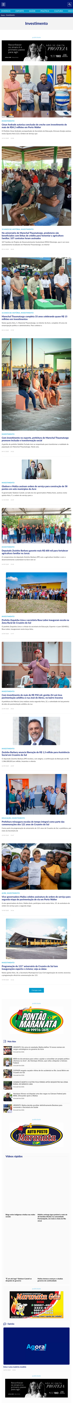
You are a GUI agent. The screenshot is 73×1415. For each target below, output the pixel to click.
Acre (4, 893)
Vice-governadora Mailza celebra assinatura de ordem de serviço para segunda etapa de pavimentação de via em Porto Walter (36, 898)
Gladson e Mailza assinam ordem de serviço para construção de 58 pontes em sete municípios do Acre (34, 487)
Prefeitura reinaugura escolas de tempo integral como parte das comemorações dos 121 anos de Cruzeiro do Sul (33, 823)
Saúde (32, 11)
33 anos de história (11, 229)
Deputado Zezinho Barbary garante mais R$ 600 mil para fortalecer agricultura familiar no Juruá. (35, 552)
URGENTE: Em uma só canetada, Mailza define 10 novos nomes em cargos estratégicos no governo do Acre (39, 1048)
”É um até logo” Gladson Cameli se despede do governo (19, 1280)
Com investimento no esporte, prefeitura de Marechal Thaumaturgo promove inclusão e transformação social (35, 439)
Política (45, 11)
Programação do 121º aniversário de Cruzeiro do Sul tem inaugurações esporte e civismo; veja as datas (30, 967)
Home (3, 15)
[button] (36, 990)
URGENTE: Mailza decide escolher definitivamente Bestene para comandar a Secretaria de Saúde (37, 1106)
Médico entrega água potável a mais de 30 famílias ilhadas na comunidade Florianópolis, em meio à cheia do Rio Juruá (52, 1217)
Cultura (58, 11)
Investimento (8, 121)
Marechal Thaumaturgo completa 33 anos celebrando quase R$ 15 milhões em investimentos (34, 317)
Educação (6, 818)
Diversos (5, 11)
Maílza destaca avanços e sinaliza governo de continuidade (50, 1280)
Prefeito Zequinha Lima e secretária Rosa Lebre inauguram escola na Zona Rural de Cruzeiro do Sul (35, 621)
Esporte (20, 11)
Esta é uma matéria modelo (14, 1367)
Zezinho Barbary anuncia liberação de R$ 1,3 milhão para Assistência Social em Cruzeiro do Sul (36, 753)
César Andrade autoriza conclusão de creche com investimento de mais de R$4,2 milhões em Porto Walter (34, 126)
